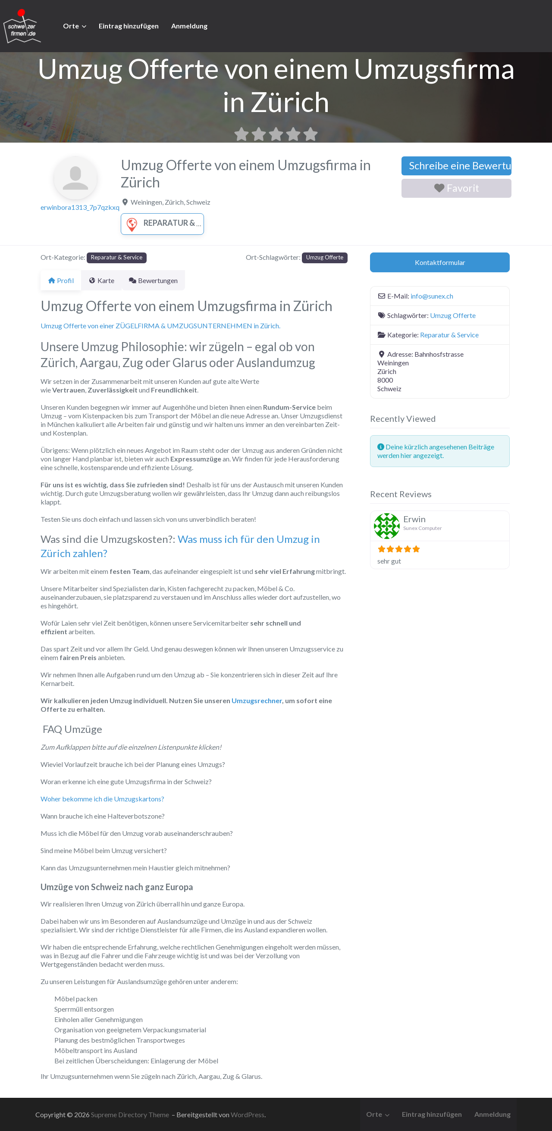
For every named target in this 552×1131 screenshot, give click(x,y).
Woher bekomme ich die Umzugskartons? (102, 799)
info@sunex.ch (432, 296)
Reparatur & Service (175, 222)
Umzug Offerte (324, 257)
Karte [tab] (106, 280)
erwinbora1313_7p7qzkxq (80, 207)
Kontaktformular (440, 262)
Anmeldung (189, 26)
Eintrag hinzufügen (129, 26)
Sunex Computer (422, 528)
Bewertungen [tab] (163, 280)
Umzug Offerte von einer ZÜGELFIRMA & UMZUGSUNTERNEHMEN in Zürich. (160, 325)
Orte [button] (71, 26)
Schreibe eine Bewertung (460, 165)
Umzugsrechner (257, 700)
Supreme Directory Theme (130, 1114)
